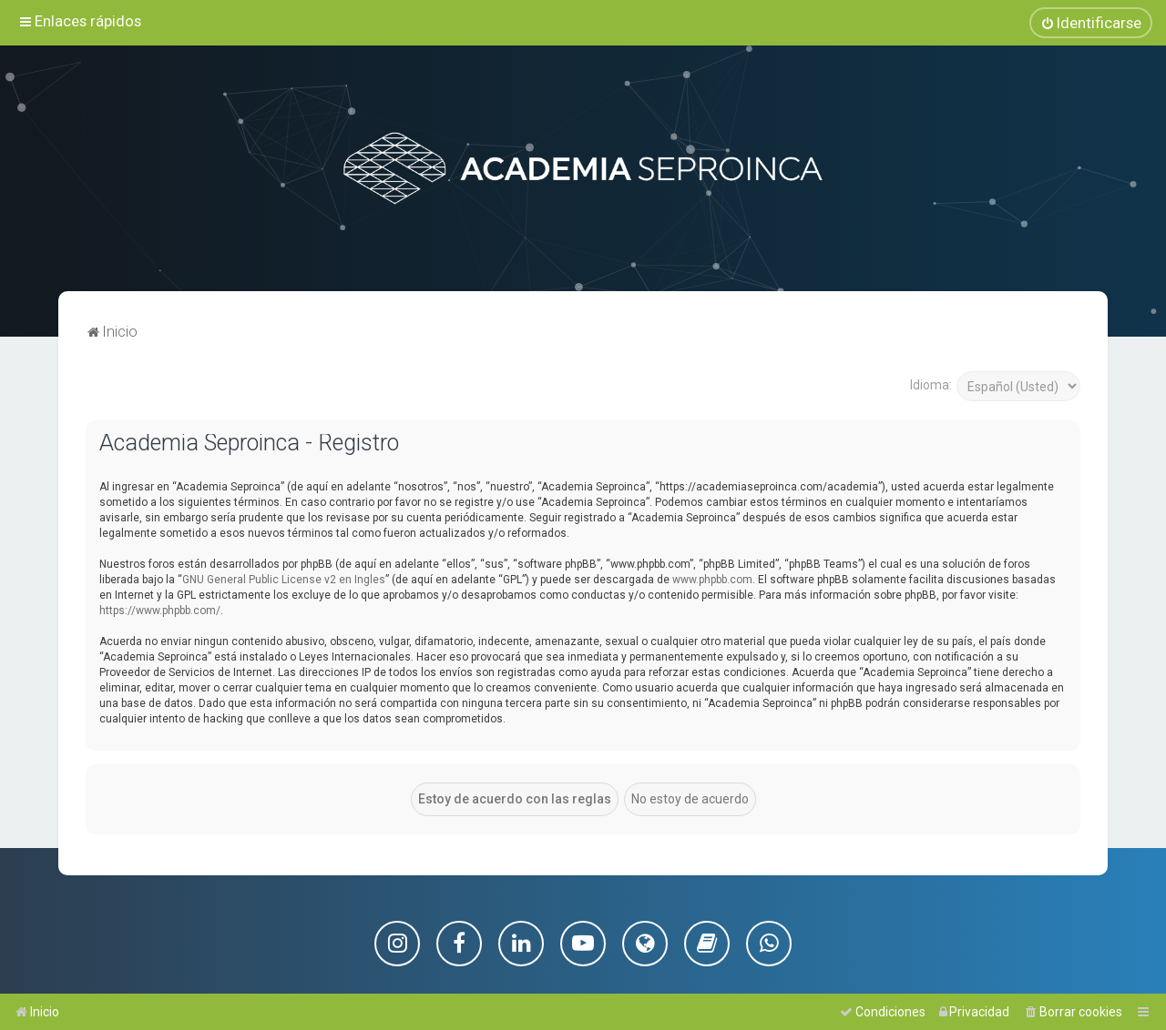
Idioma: (931, 384)
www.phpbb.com (712, 578)
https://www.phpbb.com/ (159, 609)
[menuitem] (1090, 22)
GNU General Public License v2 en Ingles (283, 578)
